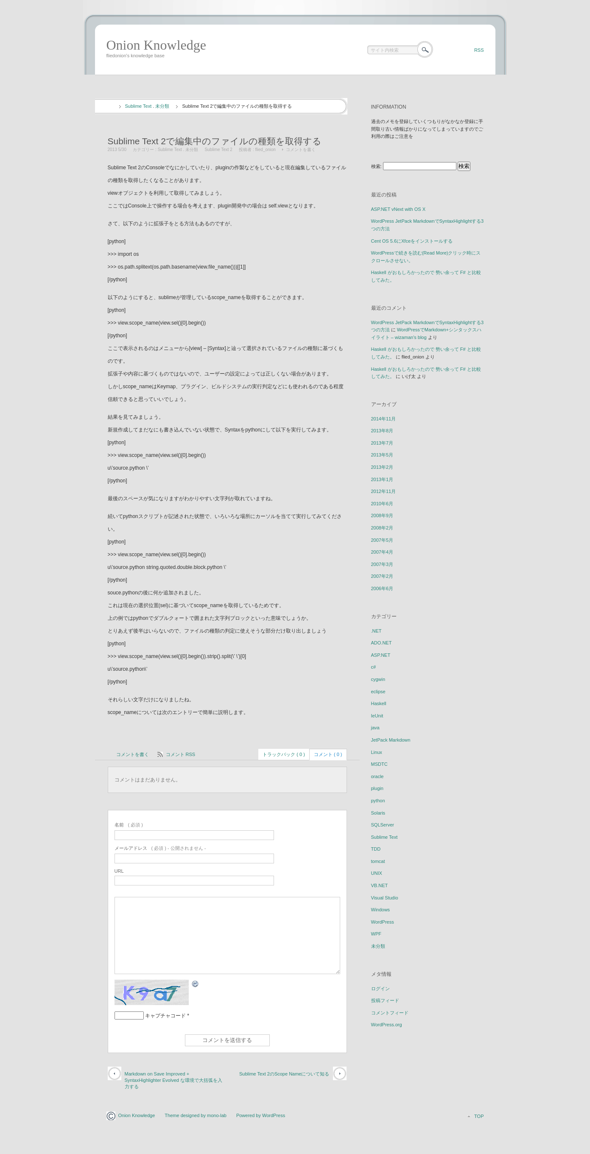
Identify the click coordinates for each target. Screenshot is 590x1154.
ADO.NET (381, 642)
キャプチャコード (165, 1016)
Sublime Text (138, 106)
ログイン (380, 988)
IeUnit (377, 715)
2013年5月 (382, 454)
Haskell (378, 703)
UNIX (376, 873)
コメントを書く (301, 149)
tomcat (378, 861)
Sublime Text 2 (218, 149)
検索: (376, 166)
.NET (376, 630)
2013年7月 (382, 442)
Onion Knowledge (156, 45)
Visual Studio (384, 897)
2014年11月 (383, 418)
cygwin (378, 679)
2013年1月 (382, 479)
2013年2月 (382, 467)
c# (373, 666)
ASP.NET (381, 655)
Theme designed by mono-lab (195, 1115)
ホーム (110, 106)
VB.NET (379, 885)
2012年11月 (383, 491)
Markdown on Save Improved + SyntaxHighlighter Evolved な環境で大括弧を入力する (173, 1080)
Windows (380, 909)
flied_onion (265, 149)
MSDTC (379, 764)
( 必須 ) (129, 824)
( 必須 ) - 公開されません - (160, 848)
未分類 (162, 106)
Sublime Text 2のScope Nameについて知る (284, 1073)
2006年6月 (382, 588)
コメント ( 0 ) (328, 754)
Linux (376, 752)
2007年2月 (382, 576)
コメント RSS (181, 754)
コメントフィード (389, 1012)
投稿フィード (385, 1000)
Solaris (378, 812)
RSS (479, 50)
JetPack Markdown (391, 739)
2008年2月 (382, 527)
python (378, 800)
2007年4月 (382, 552)
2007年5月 (382, 540)
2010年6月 (382, 503)
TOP (479, 1116)
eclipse (378, 691)
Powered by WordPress (260, 1115)
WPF (376, 933)
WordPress (382, 921)
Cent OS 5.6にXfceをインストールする (412, 241)
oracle (377, 776)
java (375, 727)
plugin (377, 788)
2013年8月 (382, 430)
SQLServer (382, 824)
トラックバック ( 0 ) (284, 754)
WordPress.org (386, 1024)
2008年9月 (382, 515)
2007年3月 (382, 564)
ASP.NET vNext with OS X (398, 209)
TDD (376, 848)
